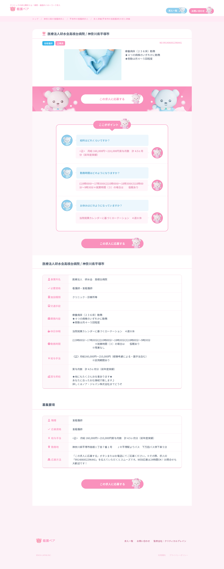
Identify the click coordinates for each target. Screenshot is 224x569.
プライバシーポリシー (178, 555)
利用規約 (162, 555)
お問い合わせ (143, 541)
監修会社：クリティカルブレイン (170, 541)
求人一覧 (128, 541)
